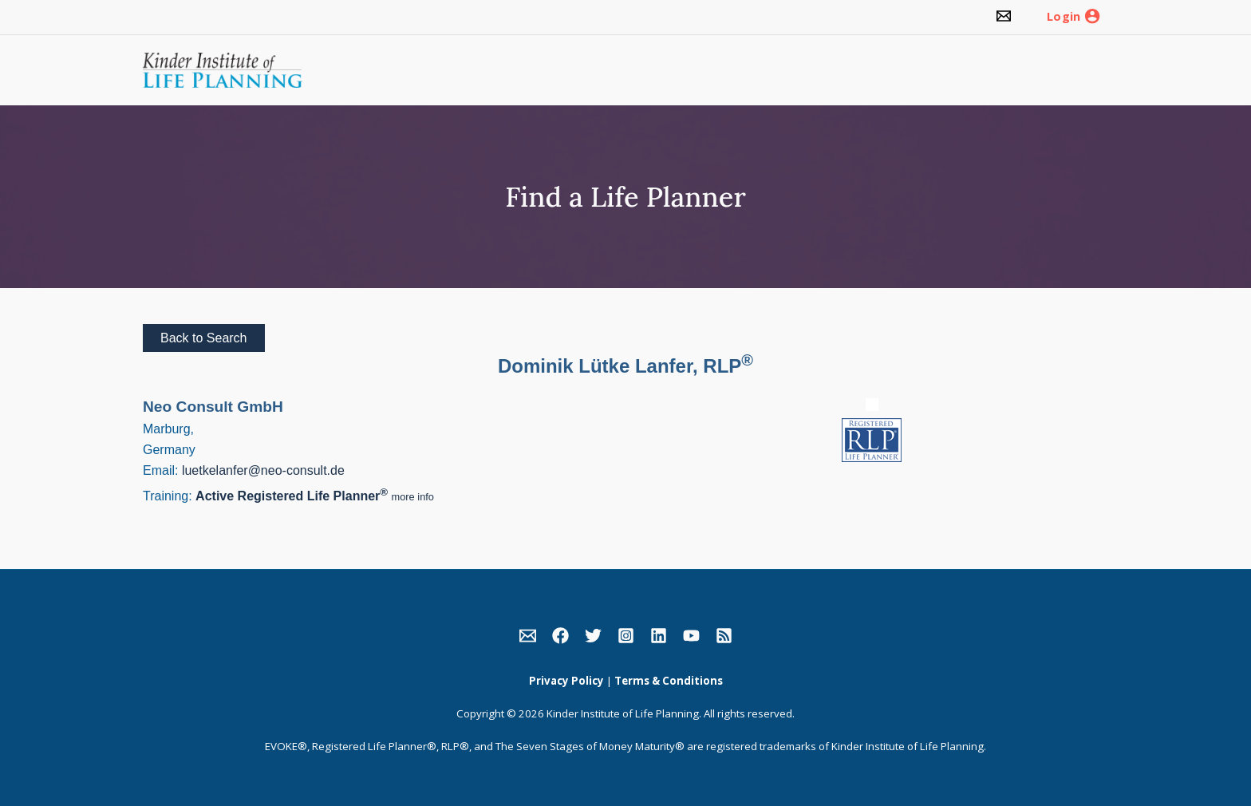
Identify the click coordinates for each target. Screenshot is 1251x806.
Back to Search (203, 338)
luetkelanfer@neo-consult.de (263, 470)
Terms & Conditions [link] (668, 681)
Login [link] (1063, 16)
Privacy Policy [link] (566, 681)
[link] (1004, 17)
